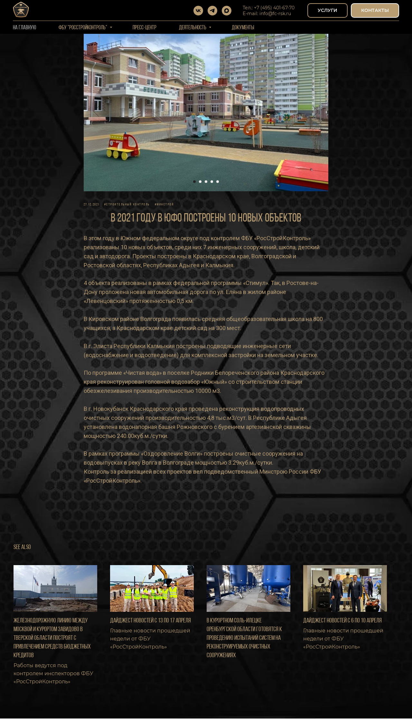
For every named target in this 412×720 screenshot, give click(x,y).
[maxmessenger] (226, 10)
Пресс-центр (144, 28)
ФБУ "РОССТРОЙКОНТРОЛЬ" (83, 28)
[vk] (198, 10)
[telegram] (212, 10)
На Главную (24, 28)
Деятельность (193, 28)
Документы (243, 28)
